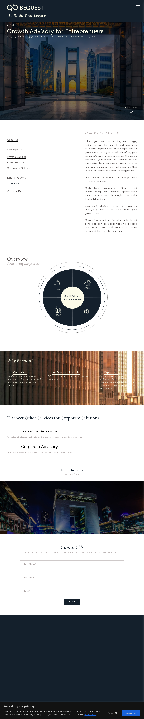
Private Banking (16, 157)
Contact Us (14, 191)
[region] (72, 710)
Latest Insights (16, 178)
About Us (12, 140)
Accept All (131, 713)
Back (10, 25)
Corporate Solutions (19, 168)
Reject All (112, 713)
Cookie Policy (91, 715)
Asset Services (16, 162)
